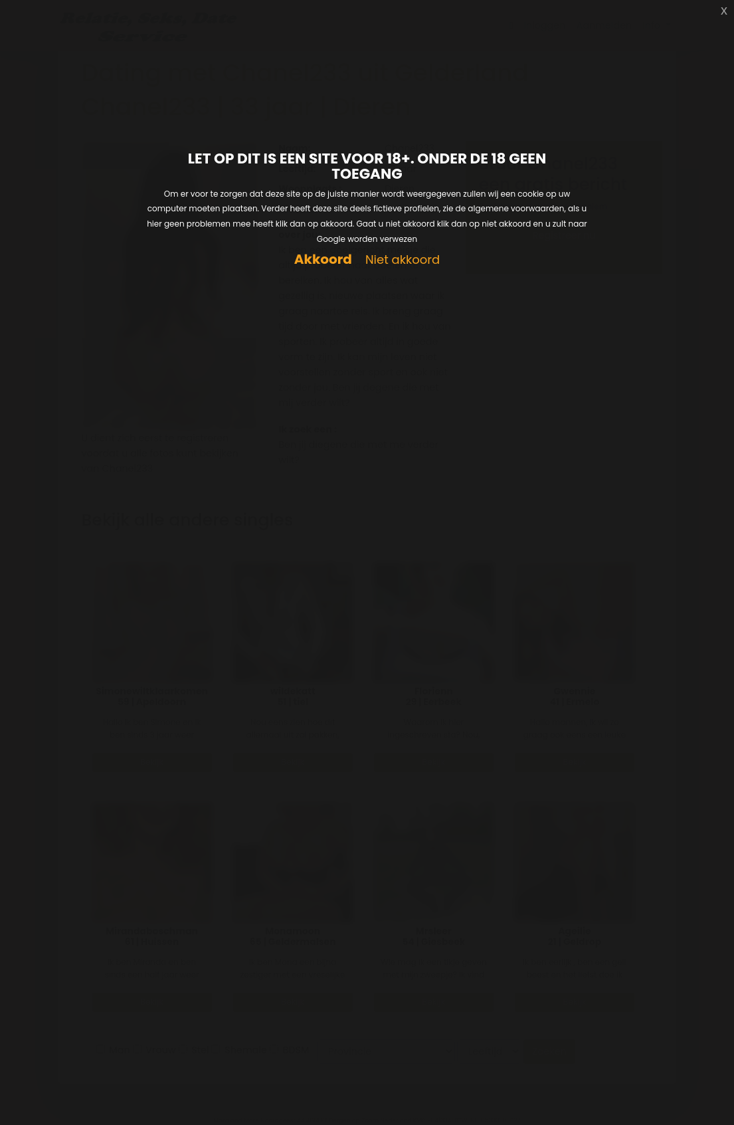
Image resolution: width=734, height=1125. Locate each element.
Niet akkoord (402, 260)
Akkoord (323, 259)
